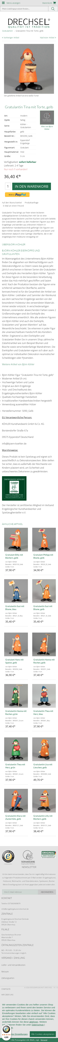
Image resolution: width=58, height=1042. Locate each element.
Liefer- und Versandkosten (13, 965)
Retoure (5, 971)
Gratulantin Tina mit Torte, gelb (29, 30)
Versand (44, 1040)
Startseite (6, 989)
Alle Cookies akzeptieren (42, 1034)
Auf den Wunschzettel (12, 202)
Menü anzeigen (13, 3)
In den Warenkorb (31, 186)
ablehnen (33, 1022)
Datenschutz (38, 1024)
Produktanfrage (31, 202)
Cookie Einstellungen (17, 1034)
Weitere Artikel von (18, 364)
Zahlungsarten (7, 978)
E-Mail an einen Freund (13, 205)
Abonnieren (47, 892)
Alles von (47, 127)
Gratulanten (7, 30)
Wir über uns (7, 994)
